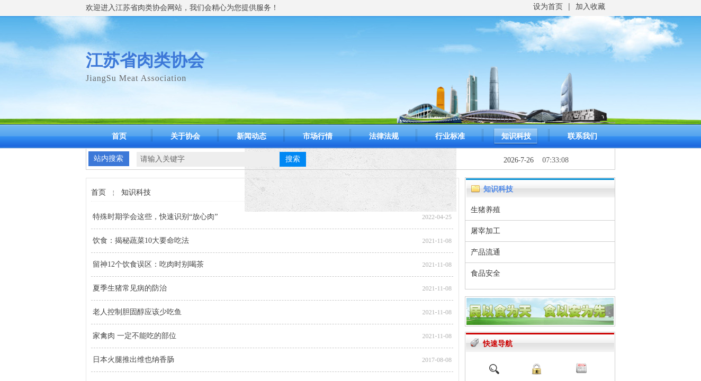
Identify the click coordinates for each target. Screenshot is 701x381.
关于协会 (185, 136)
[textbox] (208, 159)
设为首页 (548, 7)
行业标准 (450, 136)
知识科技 (516, 136)
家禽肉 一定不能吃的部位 (134, 336)
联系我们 (582, 136)
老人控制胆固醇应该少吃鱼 (137, 312)
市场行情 (317, 136)
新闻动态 (251, 136)
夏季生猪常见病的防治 (130, 288)
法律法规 (384, 136)
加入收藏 (590, 7)
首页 (119, 136)
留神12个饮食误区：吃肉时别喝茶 (148, 264)
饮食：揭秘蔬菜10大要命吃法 (141, 240)
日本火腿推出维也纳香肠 (133, 360)
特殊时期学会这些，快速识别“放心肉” (155, 217)
